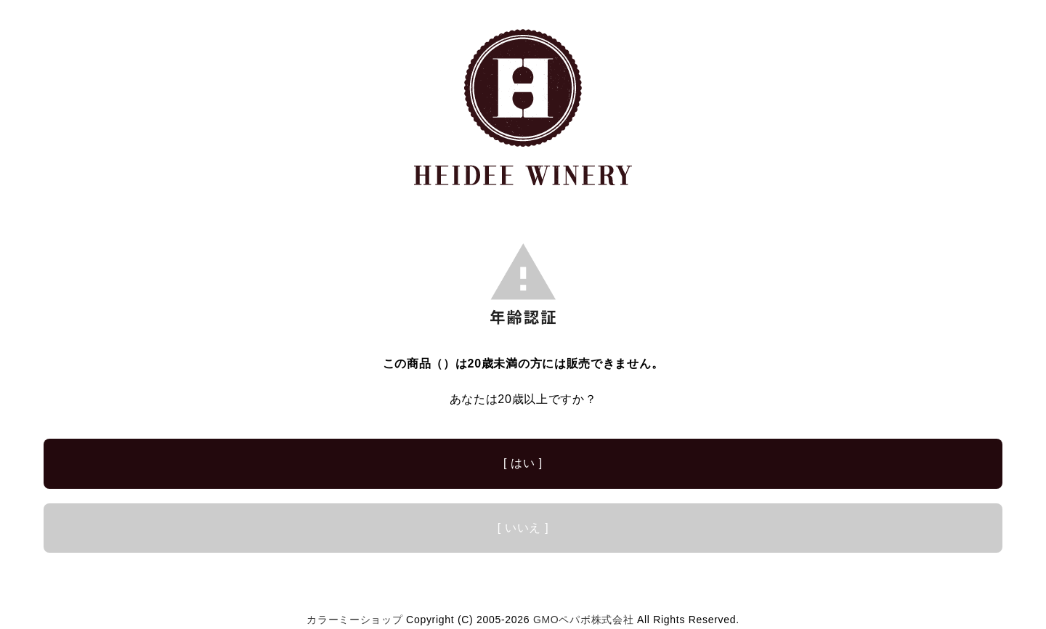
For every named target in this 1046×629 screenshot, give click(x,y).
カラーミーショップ (354, 619)
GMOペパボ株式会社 (583, 619)
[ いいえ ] (523, 528)
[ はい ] (523, 463)
